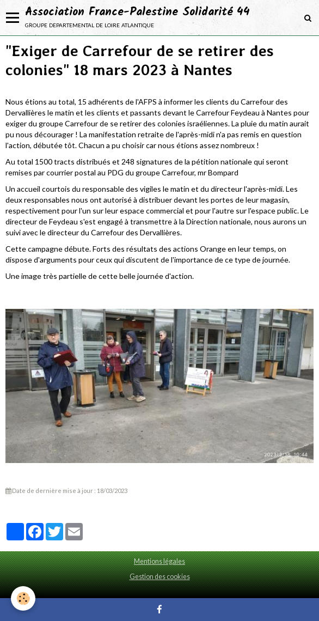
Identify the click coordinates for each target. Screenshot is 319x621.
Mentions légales (159, 561)
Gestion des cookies (160, 577)
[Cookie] (23, 598)
